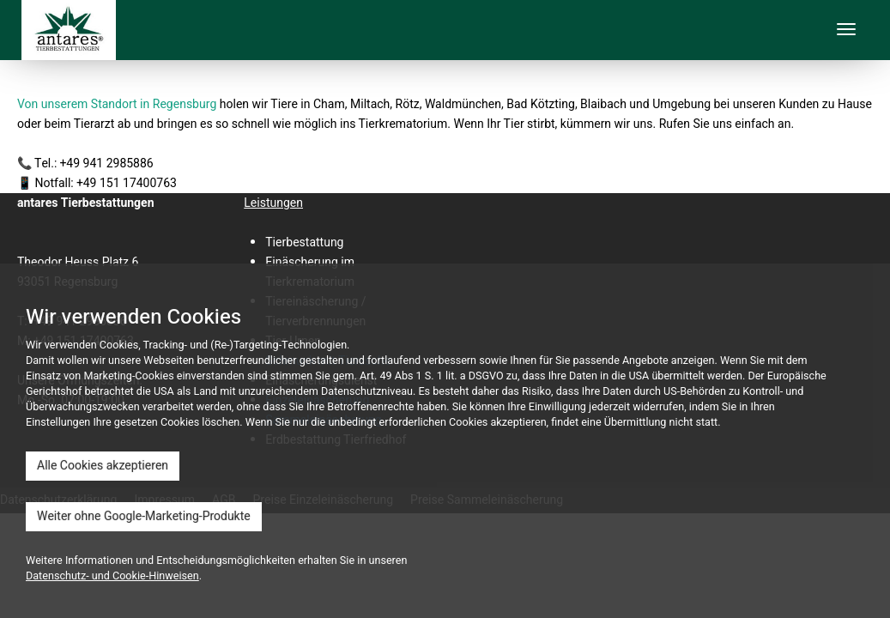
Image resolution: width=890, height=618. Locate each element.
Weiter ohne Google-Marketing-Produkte (144, 516)
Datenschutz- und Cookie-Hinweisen (112, 576)
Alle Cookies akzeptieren (102, 466)
